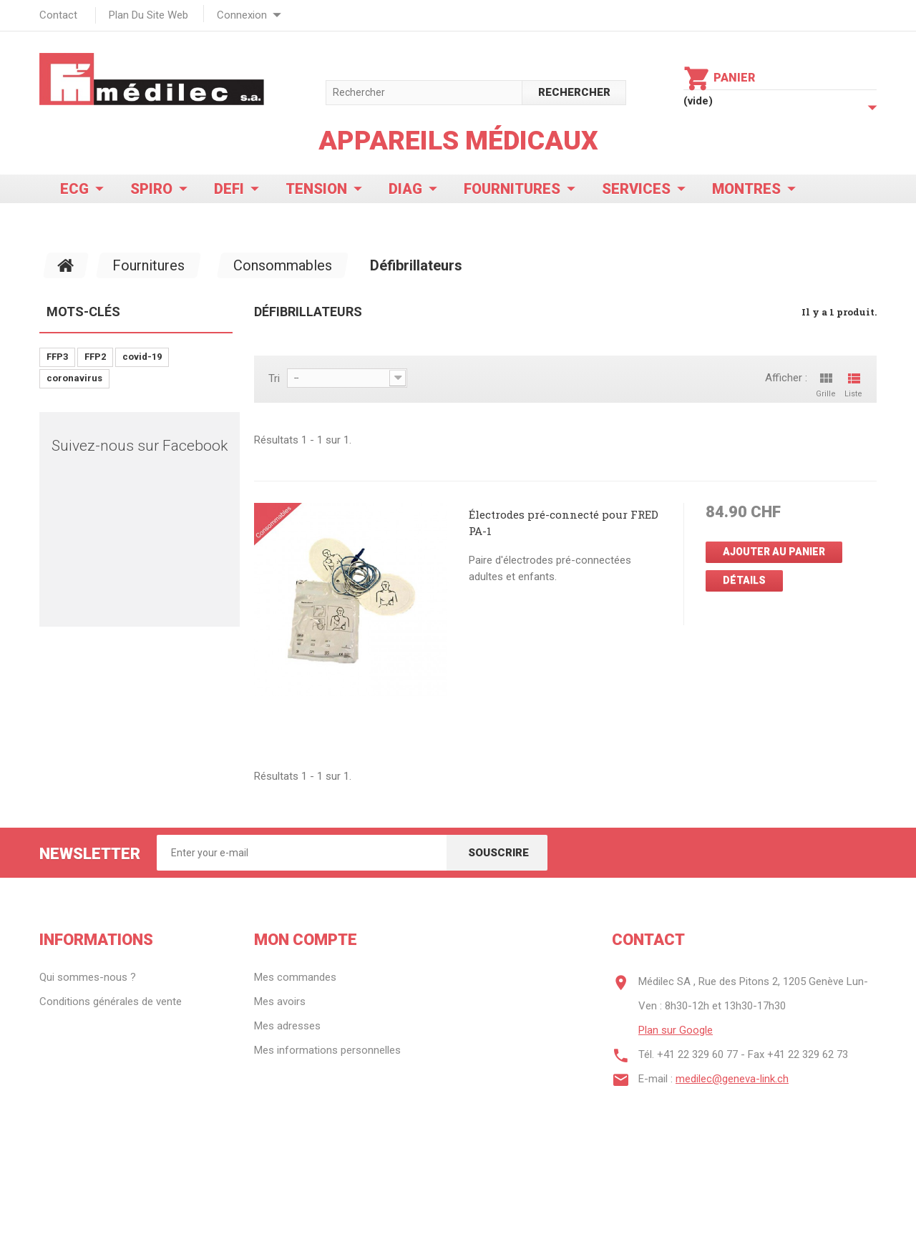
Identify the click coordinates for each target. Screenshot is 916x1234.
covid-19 (142, 356)
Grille (826, 384)
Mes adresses (287, 1025)
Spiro (151, 188)
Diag (405, 188)
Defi (229, 188)
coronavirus (74, 378)
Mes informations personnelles (327, 1050)
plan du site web (148, 15)
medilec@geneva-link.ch (732, 1078)
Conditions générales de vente (110, 1001)
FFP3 (57, 356)
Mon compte (305, 940)
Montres (746, 188)
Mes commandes (295, 977)
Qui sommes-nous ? (87, 977)
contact (58, 15)
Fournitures (512, 188)
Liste (853, 384)
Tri (274, 378)
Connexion (242, 15)
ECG (74, 188)
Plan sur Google (675, 1030)
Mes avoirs (280, 1001)
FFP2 (95, 356)
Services (636, 188)
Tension (316, 188)
